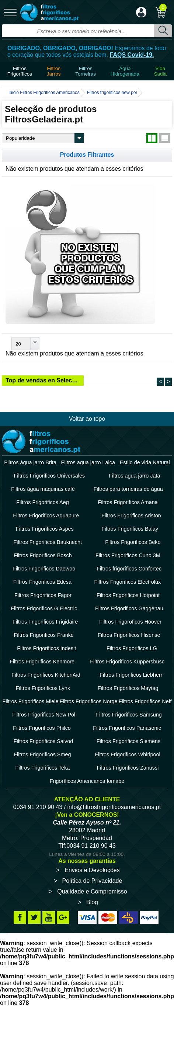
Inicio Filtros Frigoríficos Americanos (44, 92)
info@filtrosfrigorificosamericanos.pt (114, 807)
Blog (92, 902)
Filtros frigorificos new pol (112, 92)
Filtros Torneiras (85, 71)
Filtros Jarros (54, 71)
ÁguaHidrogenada (125, 71)
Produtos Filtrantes (87, 155)
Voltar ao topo (87, 419)
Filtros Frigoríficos (19, 71)
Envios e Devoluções (92, 870)
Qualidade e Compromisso (92, 891)
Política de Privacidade (92, 881)
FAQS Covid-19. (132, 55)
